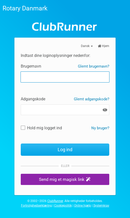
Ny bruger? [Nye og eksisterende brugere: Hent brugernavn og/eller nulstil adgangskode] (100, 128)
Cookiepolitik (63, 205)
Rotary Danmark (25, 8)
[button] (65, 179)
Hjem (104, 46)
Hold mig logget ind (44, 128)
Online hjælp (82, 205)
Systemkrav (101, 205)
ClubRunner (55, 201)
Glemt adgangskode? (91, 99)
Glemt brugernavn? (93, 66)
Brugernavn (31, 66)
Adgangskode (33, 99)
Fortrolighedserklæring (36, 205)
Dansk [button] (87, 46)
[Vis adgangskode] (104, 110)
